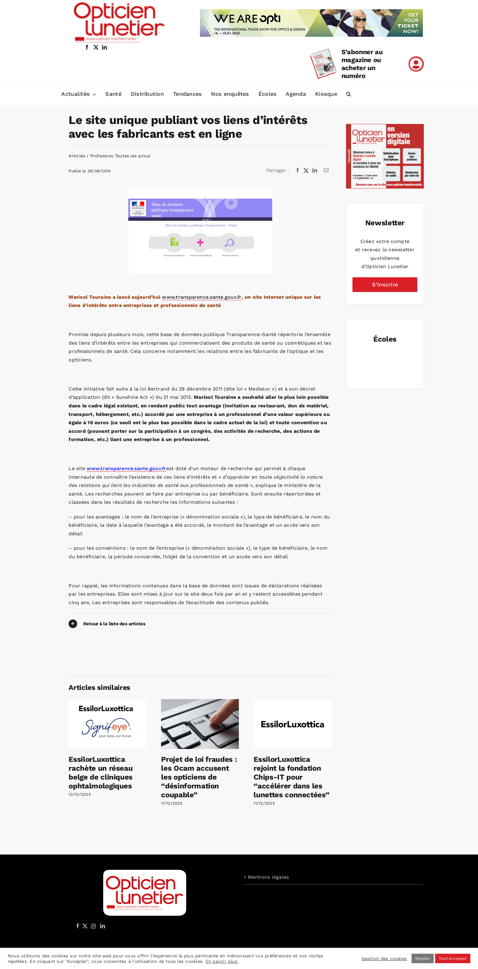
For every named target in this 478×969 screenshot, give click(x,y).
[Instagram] (92, 925)
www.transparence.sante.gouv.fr (201, 297)
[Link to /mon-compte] (416, 64)
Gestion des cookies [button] (384, 958)
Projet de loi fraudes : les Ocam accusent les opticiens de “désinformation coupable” (199, 777)
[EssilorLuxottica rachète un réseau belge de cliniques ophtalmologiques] (107, 702)
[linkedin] (104, 47)
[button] (348, 94)
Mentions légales (268, 877)
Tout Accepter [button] (453, 958)
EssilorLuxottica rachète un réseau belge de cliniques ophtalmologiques (101, 772)
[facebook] (87, 47)
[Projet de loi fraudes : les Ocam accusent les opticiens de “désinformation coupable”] (200, 702)
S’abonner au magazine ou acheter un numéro (362, 64)
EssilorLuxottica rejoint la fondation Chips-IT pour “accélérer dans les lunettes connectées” (291, 777)
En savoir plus (221, 961)
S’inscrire (385, 284)
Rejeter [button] (422, 958)
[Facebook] (297, 170)
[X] (306, 170)
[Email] (326, 170)
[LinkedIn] (314, 170)
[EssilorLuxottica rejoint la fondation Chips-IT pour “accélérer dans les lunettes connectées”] (292, 702)
